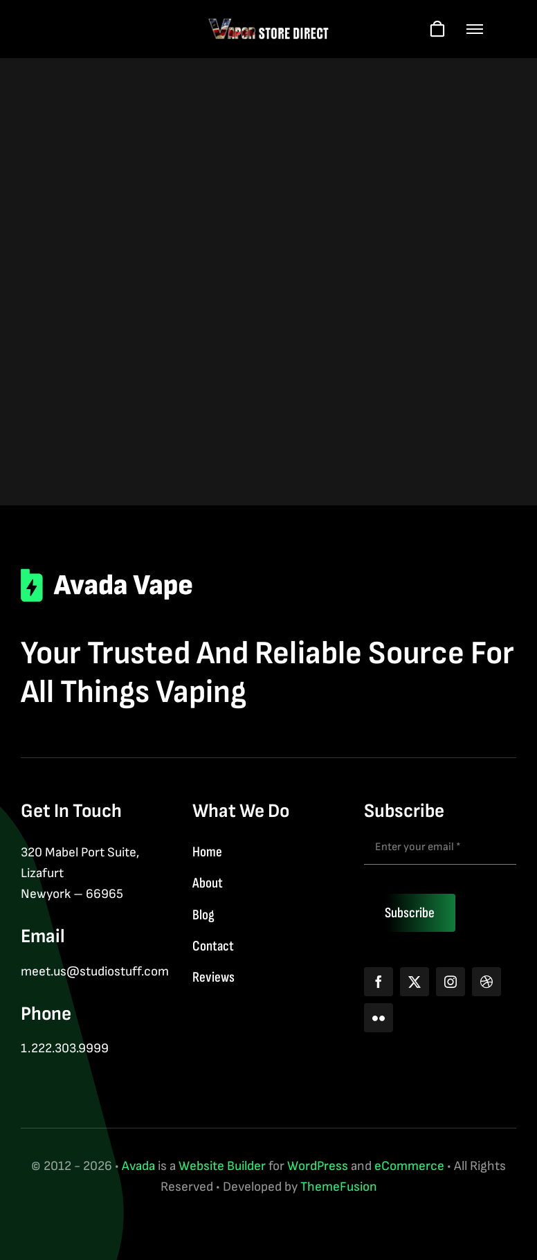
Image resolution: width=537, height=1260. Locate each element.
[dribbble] (486, 981)
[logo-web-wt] (268, 24)
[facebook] (378, 981)
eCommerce (409, 1166)
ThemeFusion (338, 1187)
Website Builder (222, 1166)
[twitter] (414, 981)
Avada (138, 1166)
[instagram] (450, 981)
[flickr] (378, 1017)
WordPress (317, 1166)
